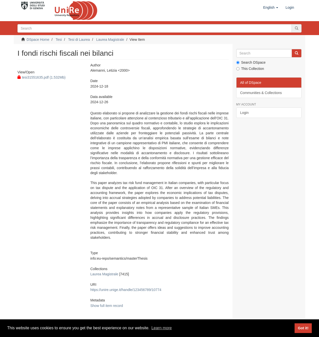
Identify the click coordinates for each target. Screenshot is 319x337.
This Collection (250, 69)
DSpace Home (38, 40)
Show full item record (106, 306)
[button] (270, 7)
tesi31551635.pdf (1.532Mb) (41, 77)
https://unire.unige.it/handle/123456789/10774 (125, 290)
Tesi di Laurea (79, 40)
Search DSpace (251, 62)
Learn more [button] (161, 328)
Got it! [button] (303, 328)
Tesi (59, 40)
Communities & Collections (261, 93)
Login (244, 113)
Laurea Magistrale (110, 40)
